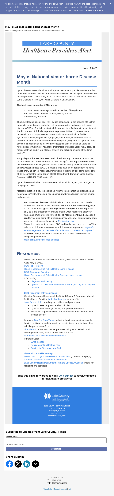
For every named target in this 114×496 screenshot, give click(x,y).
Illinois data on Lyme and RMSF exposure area (47, 356)
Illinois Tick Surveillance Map (38, 353)
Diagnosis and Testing (41, 281)
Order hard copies (57, 299)
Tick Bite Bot (30, 329)
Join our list (66, 375)
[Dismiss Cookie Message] (110, 3)
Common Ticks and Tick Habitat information (45, 359)
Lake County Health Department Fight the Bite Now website (53, 362)
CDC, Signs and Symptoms (37, 272)
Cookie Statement (94, 10)
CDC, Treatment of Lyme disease (40, 293)
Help (69, 489)
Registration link (66, 221)
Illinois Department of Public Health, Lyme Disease (49, 269)
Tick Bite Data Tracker (45, 320)
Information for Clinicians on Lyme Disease (45, 335)
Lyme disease (38, 342)
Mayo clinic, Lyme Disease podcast (41, 239)
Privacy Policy (48, 489)
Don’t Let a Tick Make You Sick (46, 348)
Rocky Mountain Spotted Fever (46, 345)
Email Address (12, 436)
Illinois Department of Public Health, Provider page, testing (53, 275)
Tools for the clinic (33, 302)
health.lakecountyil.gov (57, 416)
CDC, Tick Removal (33, 266)
